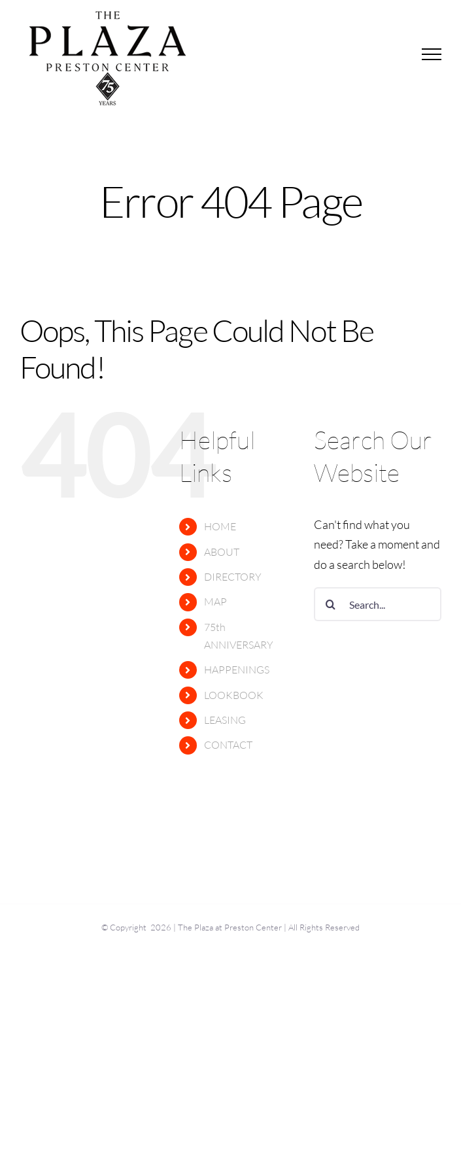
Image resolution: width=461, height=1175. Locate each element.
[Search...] (377, 604)
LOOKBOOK (234, 695)
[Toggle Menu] (431, 54)
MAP (215, 601)
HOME (220, 526)
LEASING (225, 719)
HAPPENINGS (236, 669)
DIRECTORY (233, 576)
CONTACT (228, 744)
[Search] (331, 604)
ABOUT (221, 551)
